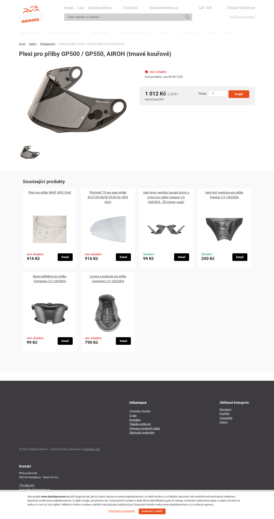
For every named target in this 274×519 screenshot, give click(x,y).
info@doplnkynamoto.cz (163, 7)
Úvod (22, 43)
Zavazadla (226, 418)
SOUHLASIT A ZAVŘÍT (152, 511)
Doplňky (225, 413)
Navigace (225, 409)
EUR (208, 7)
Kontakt (68, 7)
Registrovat (248, 7)
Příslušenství (47, 43)
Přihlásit (232, 7)
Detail (65, 257)
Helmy (32, 43)
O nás (80, 7)
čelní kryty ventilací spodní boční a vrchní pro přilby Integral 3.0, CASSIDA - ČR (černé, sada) (166, 197)
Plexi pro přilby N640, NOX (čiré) (49, 192)
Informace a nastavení (121, 511)
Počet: (202, 93)
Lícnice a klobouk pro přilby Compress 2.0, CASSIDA (108, 279)
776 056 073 (130, 7)
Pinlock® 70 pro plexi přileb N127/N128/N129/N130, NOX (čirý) (108, 197)
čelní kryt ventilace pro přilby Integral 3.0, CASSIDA (224, 195)
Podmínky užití (91, 449)
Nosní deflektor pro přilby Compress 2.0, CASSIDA (49, 279)
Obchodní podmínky (100, 7)
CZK (201, 7)
